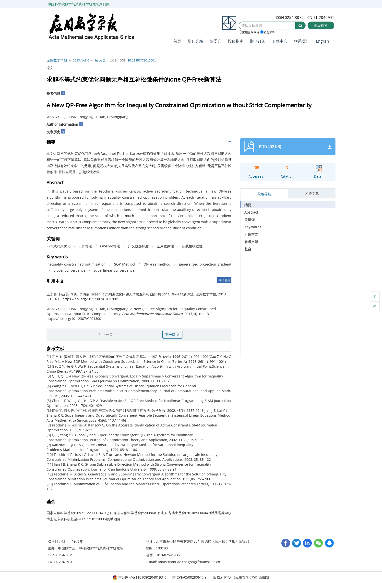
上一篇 (105, 334)
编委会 (215, 41)
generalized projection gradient (205, 264)
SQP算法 (85, 246)
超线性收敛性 (192, 246)
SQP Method (124, 264)
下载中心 (279, 41)
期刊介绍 (195, 41)
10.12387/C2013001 (142, 60)
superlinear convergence (114, 270)
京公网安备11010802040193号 (139, 577)
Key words (252, 227)
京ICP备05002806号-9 (189, 577)
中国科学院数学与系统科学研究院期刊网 (78, 4)
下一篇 (172, 334)
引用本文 (251, 234)
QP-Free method (156, 264)
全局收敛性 (165, 246)
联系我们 (302, 41)
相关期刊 (267, 32)
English (322, 41)
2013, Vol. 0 (81, 60)
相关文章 (312, 193)
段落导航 (264, 194)
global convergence (69, 270)
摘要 (247, 205)
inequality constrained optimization (76, 264)
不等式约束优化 (59, 246)
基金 (247, 249)
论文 (50, 67)
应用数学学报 (249, 32)
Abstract (251, 212)
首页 (177, 41)
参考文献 (251, 241)
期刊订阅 (257, 41)
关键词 (249, 219)
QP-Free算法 (110, 246)
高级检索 (321, 25)
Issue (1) (101, 60)
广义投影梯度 (138, 246)
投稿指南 (235, 41)
